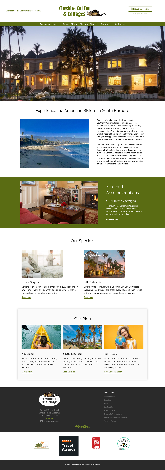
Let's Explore (27, 372)
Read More (26, 297)
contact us (49, 418)
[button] (158, 48)
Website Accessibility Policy (115, 417)
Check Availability (140, 8)
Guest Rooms (109, 397)
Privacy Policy (110, 421)
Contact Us (108, 407)
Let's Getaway (69, 372)
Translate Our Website (113, 414)
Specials (107, 400)
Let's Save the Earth (113, 372)
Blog (106, 404)
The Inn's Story (110, 410)
